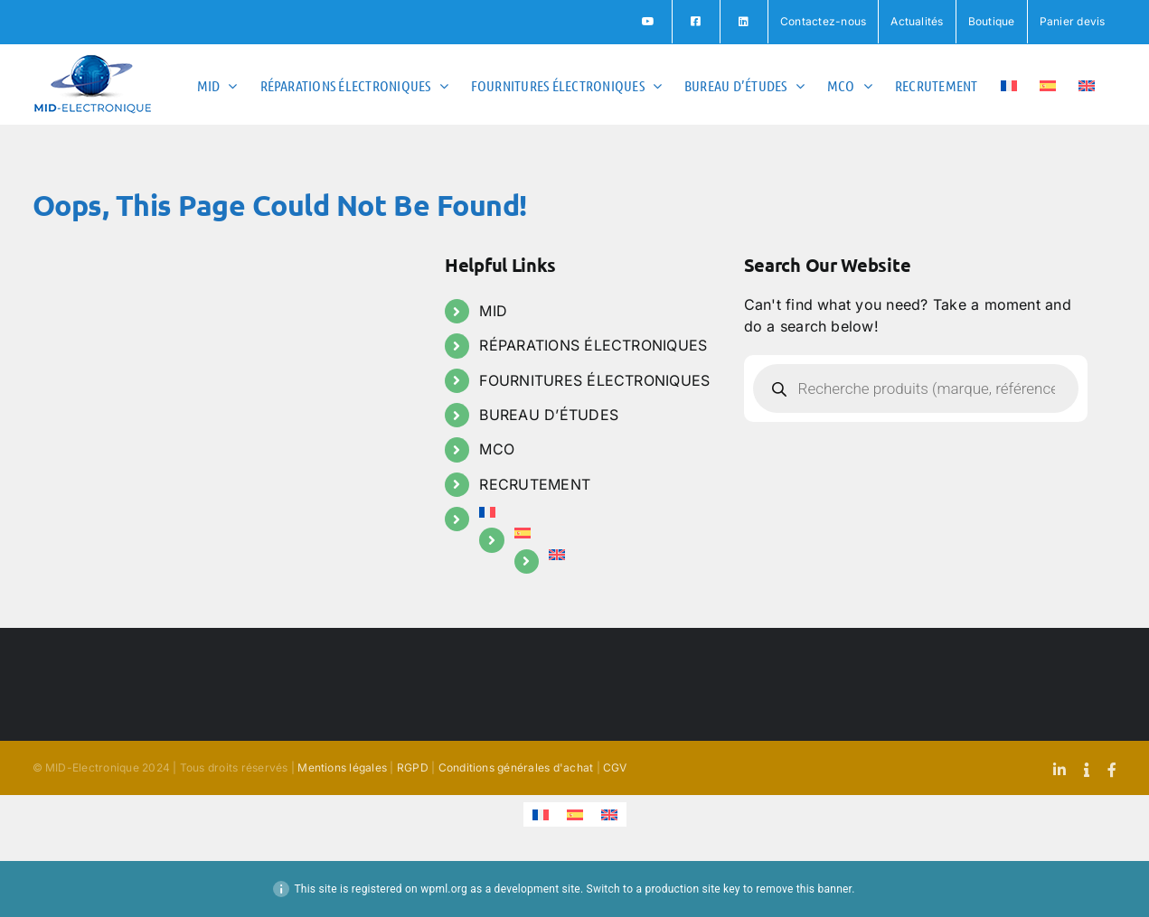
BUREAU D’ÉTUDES (548, 415)
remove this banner (804, 889)
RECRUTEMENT (534, 484)
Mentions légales (342, 767)
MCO (496, 449)
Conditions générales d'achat (516, 767)
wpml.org (443, 889)
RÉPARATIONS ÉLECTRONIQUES (593, 345)
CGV (615, 767)
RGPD (413, 767)
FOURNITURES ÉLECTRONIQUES (594, 380)
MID (493, 311)
